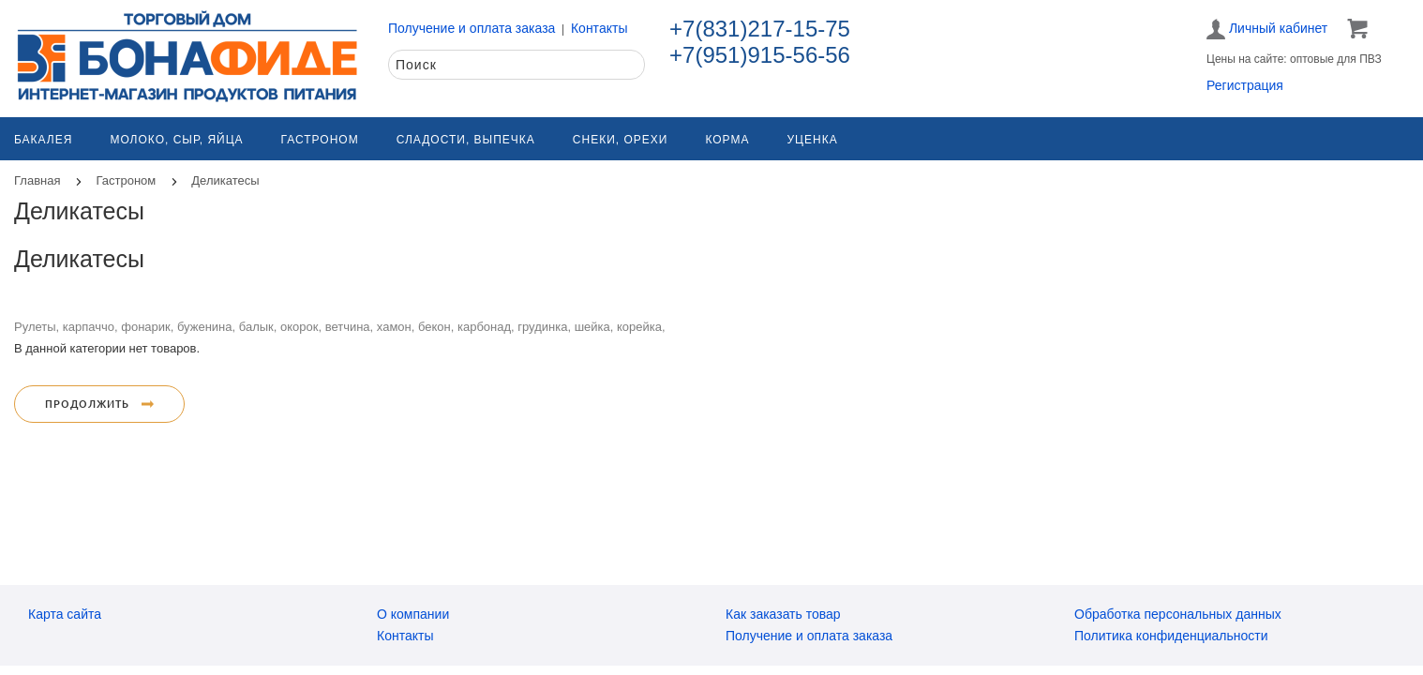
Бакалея (43, 139)
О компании (413, 614)
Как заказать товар (783, 614)
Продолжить (99, 404)
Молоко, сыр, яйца (176, 139)
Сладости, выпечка (466, 139)
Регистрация (1244, 85)
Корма (727, 139)
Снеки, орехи (620, 139)
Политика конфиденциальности (1171, 635)
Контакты (599, 28)
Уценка (811, 139)
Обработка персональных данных (1177, 614)
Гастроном (320, 139)
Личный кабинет (1266, 29)
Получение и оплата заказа (471, 28)
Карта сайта (64, 614)
